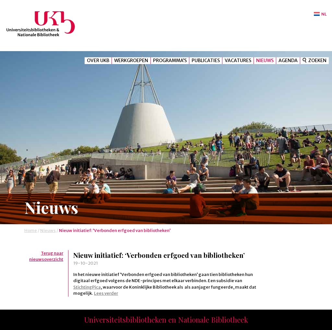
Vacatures (238, 60)
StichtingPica (87, 287)
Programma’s (170, 60)
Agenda (288, 60)
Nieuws (265, 60)
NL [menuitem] (324, 14)
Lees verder (106, 293)
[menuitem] (320, 14)
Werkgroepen (131, 60)
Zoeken (317, 60)
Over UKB (98, 60)
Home (30, 230)
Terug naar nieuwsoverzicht (46, 256)
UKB (46, 23)
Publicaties (206, 60)
